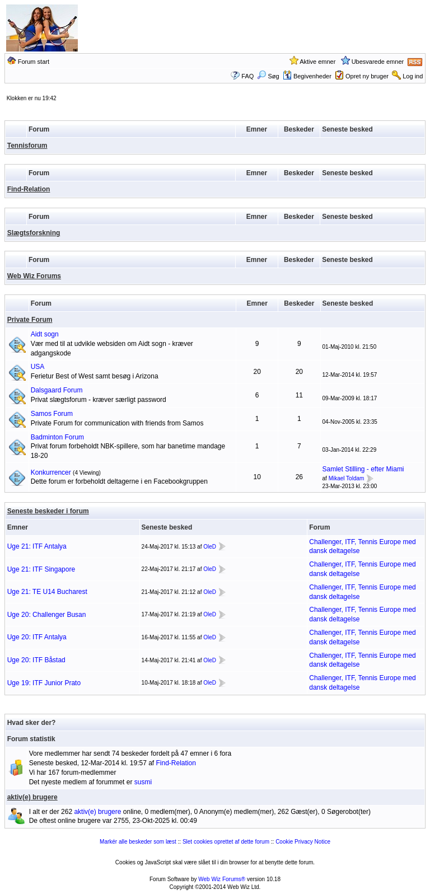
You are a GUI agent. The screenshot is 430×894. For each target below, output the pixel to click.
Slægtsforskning (33, 233)
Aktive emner (317, 61)
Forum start (33, 61)
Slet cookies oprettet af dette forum (226, 842)
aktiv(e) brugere (32, 797)
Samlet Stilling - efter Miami (363, 469)
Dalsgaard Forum (57, 390)
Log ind (413, 76)
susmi (143, 782)
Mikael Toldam (346, 478)
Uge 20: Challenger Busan (46, 615)
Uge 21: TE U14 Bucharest (47, 592)
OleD (209, 547)
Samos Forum (52, 414)
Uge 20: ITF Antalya (37, 637)
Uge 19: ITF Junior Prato (44, 683)
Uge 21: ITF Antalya (37, 546)
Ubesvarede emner (378, 61)
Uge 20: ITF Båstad (36, 660)
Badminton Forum (57, 437)
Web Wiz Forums (34, 276)
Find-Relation (28, 189)
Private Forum (30, 320)
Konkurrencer (51, 472)
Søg (268, 76)
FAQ (247, 76)
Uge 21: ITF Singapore (41, 569)
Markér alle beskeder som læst (138, 842)
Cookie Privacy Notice (302, 842)
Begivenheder (307, 76)
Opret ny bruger (367, 76)
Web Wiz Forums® (221, 879)
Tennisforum (27, 145)
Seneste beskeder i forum (48, 511)
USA (38, 367)
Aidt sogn (45, 334)
